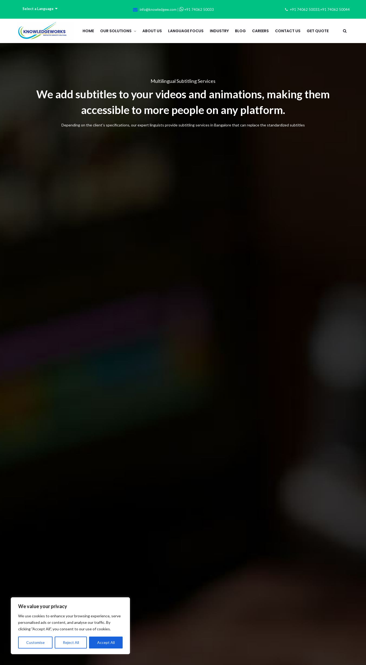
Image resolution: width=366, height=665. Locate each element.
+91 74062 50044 (335, 9)
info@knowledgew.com (158, 9)
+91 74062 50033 (196, 9)
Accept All (106, 642)
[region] (70, 625)
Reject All (71, 642)
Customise (35, 642)
